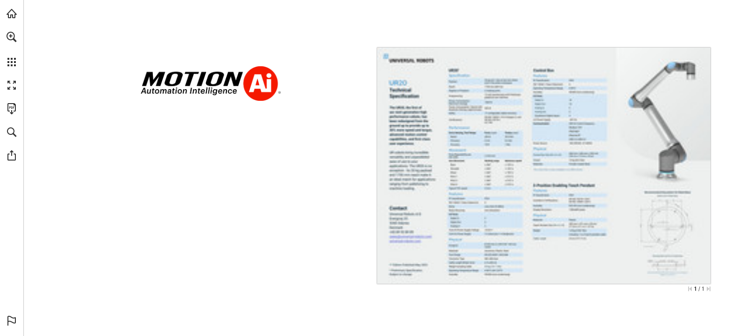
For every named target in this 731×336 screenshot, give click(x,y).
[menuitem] (11, 49)
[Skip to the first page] (690, 289)
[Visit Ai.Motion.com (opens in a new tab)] (11, 13)
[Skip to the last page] (708, 289)
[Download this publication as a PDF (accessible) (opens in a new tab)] (11, 108)
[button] (11, 37)
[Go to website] (405, 240)
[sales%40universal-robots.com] (410, 236)
